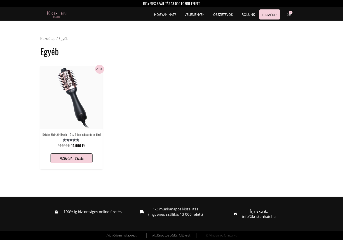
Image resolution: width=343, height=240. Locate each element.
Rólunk (248, 14)
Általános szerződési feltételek (171, 235)
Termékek (270, 15)
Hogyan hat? (165, 14)
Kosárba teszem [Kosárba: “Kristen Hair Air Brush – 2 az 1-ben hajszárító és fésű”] (72, 158)
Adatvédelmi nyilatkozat (121, 235)
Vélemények (194, 14)
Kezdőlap (48, 38)
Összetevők (223, 14)
